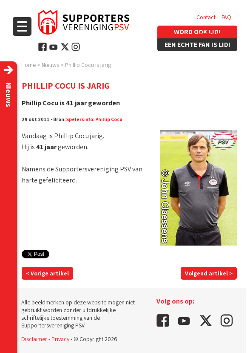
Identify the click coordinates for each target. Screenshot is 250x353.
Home (28, 65)
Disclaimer (34, 339)
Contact (206, 17)
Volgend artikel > (209, 273)
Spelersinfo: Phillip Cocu (94, 119)
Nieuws (50, 65)
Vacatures (208, 34)
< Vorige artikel (47, 273)
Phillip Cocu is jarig (88, 65)
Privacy (60, 339)
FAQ (226, 17)
